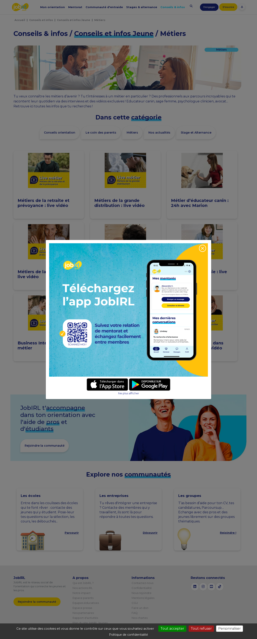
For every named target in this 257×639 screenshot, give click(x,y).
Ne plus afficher (128, 393)
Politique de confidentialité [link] (128, 635)
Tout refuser (201, 628)
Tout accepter (172, 628)
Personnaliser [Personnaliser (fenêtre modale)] (229, 628)
